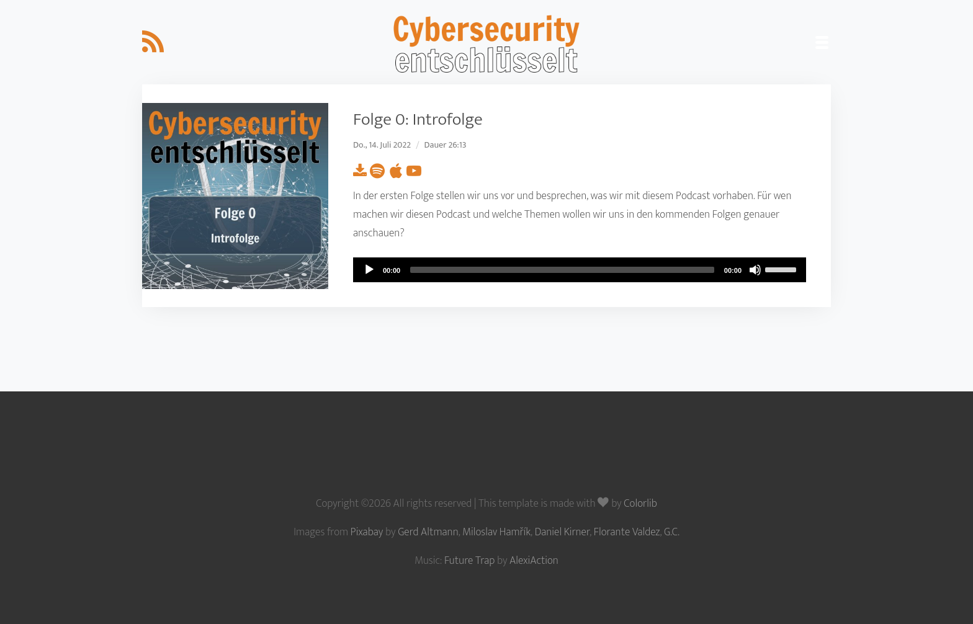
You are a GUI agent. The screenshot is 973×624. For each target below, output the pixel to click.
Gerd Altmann (428, 532)
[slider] (562, 270)
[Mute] (755, 270)
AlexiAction (533, 560)
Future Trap (469, 560)
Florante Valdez (627, 532)
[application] (579, 269)
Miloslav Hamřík (496, 532)
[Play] (369, 270)
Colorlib (640, 503)
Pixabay (367, 532)
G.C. (671, 532)
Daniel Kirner (562, 532)
